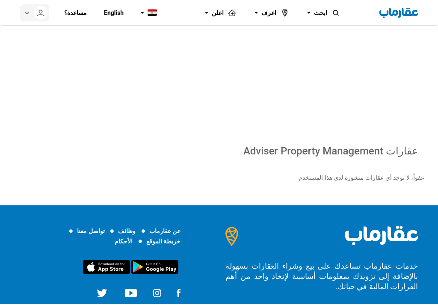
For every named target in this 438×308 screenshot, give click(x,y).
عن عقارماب (165, 231)
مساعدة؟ (75, 12)
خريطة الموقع (163, 241)
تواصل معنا (90, 231)
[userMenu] (34, 12)
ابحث (327, 13)
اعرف (275, 13)
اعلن (224, 13)
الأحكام (124, 241)
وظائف (127, 231)
